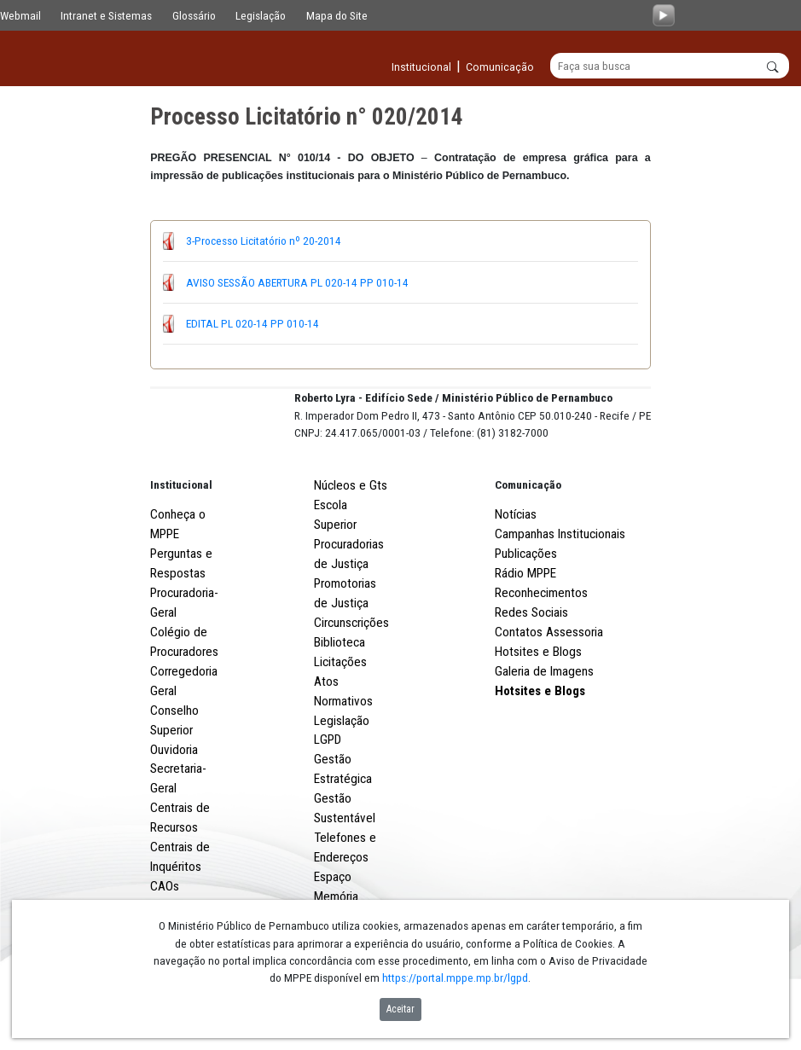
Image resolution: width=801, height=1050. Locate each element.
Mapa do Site (337, 15)
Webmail (20, 15)
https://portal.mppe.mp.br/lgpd (455, 977)
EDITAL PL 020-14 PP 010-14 (252, 324)
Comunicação (528, 548)
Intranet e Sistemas (106, 15)
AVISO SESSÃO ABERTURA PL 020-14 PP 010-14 (297, 283)
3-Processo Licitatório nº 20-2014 (263, 241)
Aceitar (400, 1009)
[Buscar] (669, 66)
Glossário (194, 15)
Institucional (181, 548)
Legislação (260, 15)
